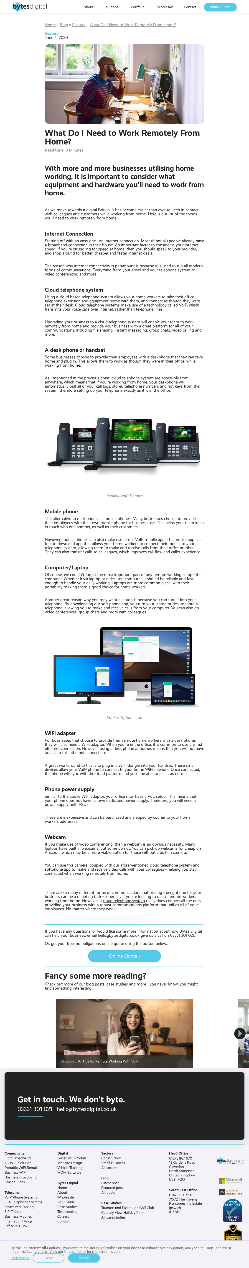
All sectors (109, 1168)
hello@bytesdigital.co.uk (119, 935)
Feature (79, 25)
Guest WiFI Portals (71, 1158)
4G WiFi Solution (18, 1163)
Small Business (113, 1163)
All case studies (113, 1217)
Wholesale (65, 1197)
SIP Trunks (13, 1212)
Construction (111, 1158)
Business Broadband (21, 1177)
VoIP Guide (66, 1202)
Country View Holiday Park (122, 1212)
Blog (64, 25)
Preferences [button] (20, 1258)
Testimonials (67, 1212)
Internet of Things (19, 1221)
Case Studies (67, 1207)
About (62, 1192)
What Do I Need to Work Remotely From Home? (133, 25)
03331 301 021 (182, 935)
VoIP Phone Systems (21, 1197)
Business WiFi (16, 1172)
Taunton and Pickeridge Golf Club (127, 1208)
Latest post (110, 1183)
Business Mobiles (18, 1216)
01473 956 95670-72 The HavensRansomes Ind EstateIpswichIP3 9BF (185, 1203)
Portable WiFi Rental (21, 1168)
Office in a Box (16, 1226)
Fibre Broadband (18, 1158)
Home (50, 25)
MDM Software (69, 1172)
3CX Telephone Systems (23, 1202)
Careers (63, 1216)
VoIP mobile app (150, 539)
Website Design (69, 1163)
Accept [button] (84, 1258)
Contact (63, 1221)
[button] (240, 1033)
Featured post (112, 1188)
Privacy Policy (75, 1251)
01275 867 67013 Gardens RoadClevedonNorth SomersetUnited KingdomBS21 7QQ (182, 1168)
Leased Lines (15, 1182)
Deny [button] (48, 1258)
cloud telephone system (124, 900)
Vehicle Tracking (70, 1168)
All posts (108, 1192)
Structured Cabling (19, 1207)
